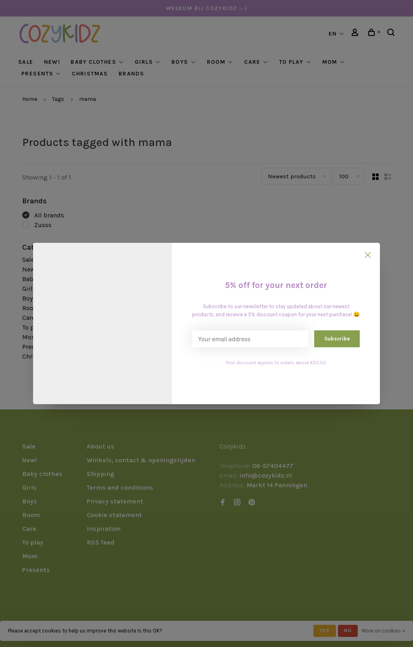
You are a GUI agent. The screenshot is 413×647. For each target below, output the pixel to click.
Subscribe (337, 339)
